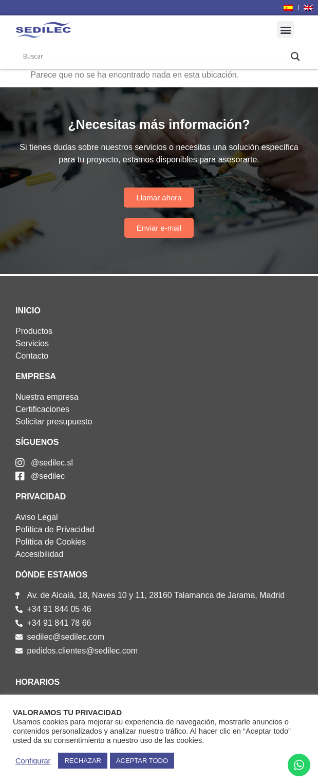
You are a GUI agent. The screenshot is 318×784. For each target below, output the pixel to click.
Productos (33, 331)
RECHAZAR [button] (82, 760)
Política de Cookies (50, 541)
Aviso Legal (36, 517)
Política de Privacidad (55, 529)
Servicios (32, 343)
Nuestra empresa (47, 397)
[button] (285, 29)
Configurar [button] (32, 761)
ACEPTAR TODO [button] (142, 760)
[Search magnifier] (295, 56)
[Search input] (154, 56)
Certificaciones (42, 409)
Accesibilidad (39, 554)
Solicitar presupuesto (53, 421)
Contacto (31, 355)
